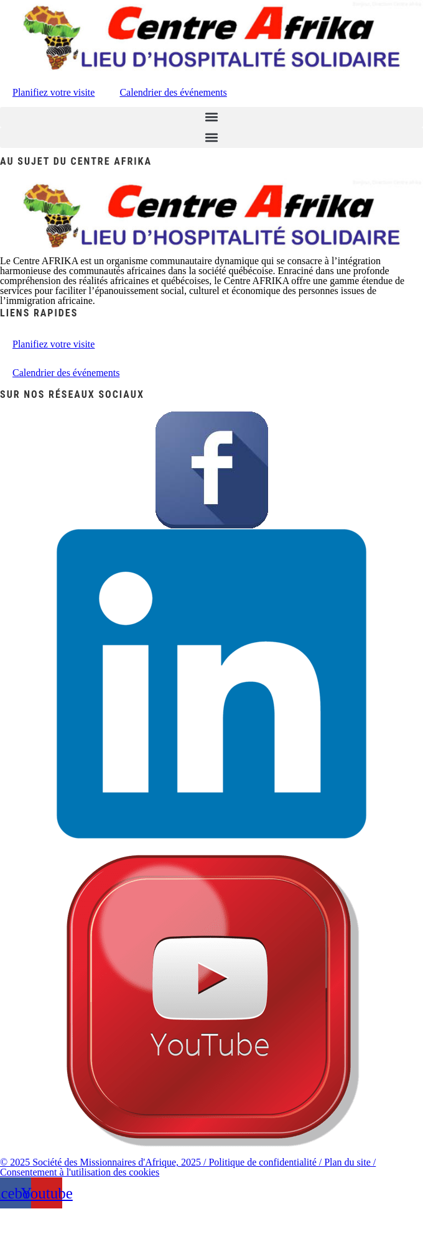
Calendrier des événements (172, 92)
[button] (211, 117)
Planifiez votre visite (53, 92)
